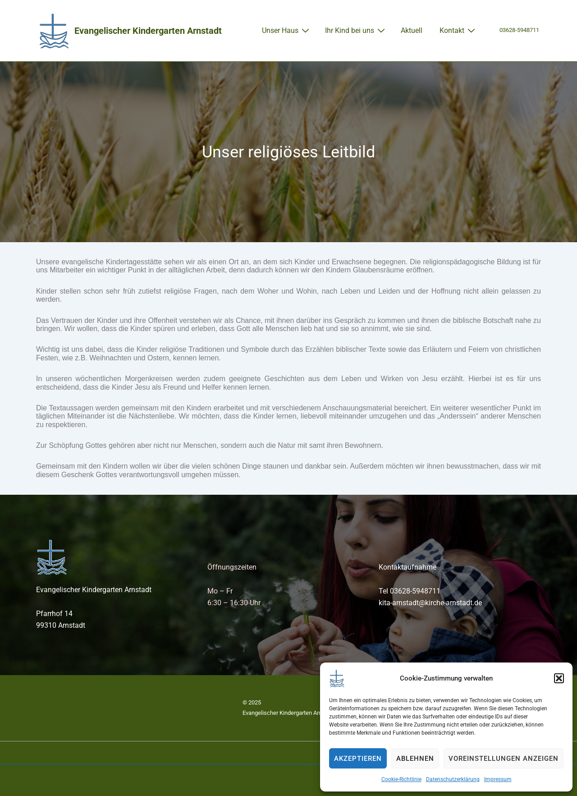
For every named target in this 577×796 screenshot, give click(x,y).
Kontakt (458, 30)
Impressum (498, 779)
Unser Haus (286, 30)
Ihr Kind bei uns (356, 30)
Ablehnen (415, 759)
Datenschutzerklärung (453, 779)
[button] (558, 678)
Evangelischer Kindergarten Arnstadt (148, 30)
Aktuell (411, 30)
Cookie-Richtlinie (401, 779)
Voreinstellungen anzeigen (504, 759)
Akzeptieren (358, 759)
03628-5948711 (519, 30)
